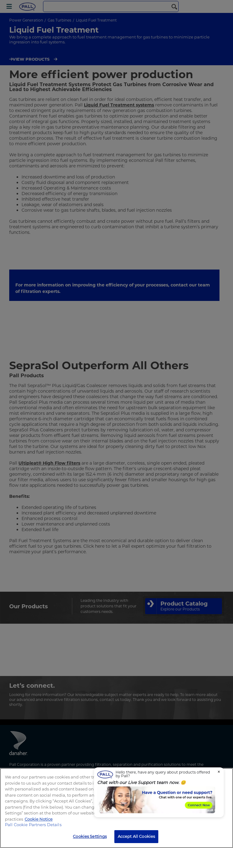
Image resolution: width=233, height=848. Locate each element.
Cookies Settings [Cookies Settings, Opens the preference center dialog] (90, 836)
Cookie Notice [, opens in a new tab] (39, 819)
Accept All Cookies (136, 836)
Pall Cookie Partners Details (33, 824)
